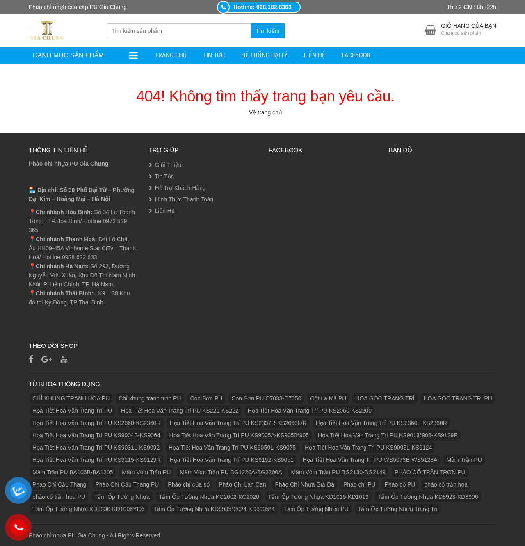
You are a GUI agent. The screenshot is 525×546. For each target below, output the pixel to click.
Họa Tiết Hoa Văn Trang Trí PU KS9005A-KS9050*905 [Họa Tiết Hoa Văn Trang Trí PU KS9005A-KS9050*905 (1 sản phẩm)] (239, 435)
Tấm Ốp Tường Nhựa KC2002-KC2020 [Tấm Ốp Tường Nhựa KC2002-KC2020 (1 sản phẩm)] (209, 496)
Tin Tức (214, 55)
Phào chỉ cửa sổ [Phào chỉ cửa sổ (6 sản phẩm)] (189, 484)
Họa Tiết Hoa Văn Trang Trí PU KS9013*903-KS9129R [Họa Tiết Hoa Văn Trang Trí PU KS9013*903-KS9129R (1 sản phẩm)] (388, 435)
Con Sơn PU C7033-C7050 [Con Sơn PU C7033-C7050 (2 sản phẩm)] (266, 398)
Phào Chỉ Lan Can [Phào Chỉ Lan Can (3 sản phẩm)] (242, 484)
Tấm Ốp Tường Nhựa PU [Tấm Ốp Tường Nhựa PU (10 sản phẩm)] (316, 509)
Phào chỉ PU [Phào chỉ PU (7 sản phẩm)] (359, 484)
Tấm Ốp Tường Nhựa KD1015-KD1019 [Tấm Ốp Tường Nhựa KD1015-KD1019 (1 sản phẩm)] (318, 496)
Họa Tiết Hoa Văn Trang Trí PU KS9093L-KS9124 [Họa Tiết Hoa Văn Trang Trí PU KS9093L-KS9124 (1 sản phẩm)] (368, 447)
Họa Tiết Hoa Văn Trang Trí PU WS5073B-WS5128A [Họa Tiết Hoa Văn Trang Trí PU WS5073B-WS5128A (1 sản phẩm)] (370, 460)
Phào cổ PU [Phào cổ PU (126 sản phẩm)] (400, 484)
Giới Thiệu (168, 165)
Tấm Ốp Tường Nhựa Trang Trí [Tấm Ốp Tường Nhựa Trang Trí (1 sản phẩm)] (398, 509)
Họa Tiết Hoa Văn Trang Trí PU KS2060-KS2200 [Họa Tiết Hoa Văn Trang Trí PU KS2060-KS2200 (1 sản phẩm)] (310, 410)
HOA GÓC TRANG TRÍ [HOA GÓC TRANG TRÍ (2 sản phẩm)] (384, 398)
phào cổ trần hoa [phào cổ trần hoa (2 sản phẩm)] (446, 484)
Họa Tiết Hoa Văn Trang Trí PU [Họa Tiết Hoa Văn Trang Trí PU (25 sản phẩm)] (72, 410)
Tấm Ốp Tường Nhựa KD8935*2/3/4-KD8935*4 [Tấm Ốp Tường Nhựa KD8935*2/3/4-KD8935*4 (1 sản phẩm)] (214, 509)
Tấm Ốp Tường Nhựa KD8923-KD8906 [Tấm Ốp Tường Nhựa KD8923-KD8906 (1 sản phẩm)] (428, 496)
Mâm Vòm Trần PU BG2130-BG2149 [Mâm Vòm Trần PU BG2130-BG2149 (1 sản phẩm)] (338, 472)
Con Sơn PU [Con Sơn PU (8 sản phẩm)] (206, 398)
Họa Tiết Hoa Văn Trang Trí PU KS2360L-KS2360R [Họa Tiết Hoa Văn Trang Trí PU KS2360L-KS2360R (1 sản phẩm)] (381, 423)
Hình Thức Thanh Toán (184, 199)
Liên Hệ (314, 55)
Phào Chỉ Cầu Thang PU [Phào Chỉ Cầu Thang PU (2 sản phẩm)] (127, 484)
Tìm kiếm (268, 30)
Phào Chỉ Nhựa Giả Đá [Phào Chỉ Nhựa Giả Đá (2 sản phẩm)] (304, 484)
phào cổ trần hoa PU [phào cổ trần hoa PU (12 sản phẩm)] (58, 496)
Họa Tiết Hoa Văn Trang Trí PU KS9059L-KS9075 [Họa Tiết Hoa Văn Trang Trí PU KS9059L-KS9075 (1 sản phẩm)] (232, 447)
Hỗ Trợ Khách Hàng (180, 188)
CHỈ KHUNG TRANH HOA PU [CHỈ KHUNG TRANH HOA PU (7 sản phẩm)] (71, 398)
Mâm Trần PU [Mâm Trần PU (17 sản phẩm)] (464, 460)
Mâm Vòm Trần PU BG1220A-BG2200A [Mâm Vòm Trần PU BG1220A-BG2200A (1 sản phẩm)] (231, 472)
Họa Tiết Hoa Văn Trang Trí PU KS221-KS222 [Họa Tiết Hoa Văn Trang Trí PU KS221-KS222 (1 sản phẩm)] (180, 410)
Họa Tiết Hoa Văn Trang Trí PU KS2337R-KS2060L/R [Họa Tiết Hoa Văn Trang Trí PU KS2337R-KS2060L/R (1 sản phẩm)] (237, 423)
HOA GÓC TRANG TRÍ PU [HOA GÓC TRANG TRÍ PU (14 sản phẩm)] (457, 398)
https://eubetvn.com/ (189, 535)
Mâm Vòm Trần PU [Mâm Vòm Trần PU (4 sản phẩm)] (146, 472)
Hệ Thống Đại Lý (264, 55)
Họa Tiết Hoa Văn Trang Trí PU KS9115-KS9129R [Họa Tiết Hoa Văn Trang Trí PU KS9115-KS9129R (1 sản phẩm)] (96, 460)
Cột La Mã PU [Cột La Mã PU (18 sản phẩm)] (328, 398)
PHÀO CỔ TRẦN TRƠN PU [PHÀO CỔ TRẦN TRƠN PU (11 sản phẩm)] (430, 472)
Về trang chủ (265, 112)
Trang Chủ (171, 55)
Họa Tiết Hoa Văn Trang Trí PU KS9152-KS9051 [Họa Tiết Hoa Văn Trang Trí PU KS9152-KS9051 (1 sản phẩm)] (231, 460)
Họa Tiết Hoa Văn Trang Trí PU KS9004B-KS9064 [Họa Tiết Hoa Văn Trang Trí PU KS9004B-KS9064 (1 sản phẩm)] (96, 435)
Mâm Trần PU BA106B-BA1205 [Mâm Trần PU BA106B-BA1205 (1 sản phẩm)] (72, 472)
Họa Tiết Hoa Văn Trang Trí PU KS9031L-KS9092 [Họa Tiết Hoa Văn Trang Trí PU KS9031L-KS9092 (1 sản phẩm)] (96, 447)
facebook (356, 55)
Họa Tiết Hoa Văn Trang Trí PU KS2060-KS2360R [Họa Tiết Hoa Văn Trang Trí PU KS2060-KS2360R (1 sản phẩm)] (96, 423)
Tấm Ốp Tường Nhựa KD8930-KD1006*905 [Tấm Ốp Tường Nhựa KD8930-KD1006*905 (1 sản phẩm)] (88, 509)
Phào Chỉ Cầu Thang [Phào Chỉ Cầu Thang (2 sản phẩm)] (59, 484)
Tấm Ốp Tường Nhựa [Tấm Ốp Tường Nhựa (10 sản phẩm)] (122, 496)
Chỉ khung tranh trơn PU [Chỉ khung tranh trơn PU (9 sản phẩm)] (150, 398)
